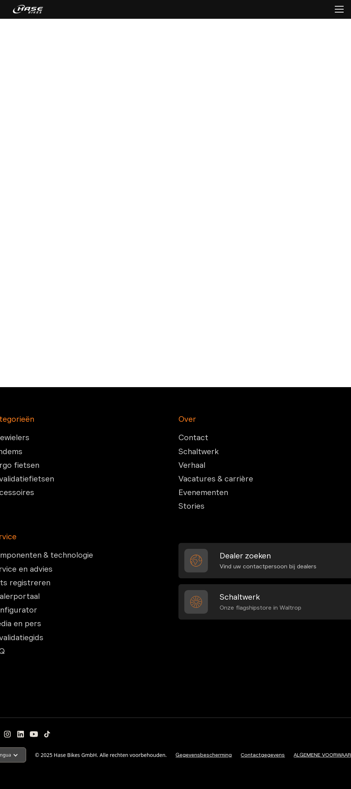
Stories (191, 506)
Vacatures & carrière (215, 479)
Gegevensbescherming (204, 755)
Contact (193, 437)
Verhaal (191, 465)
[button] (337, 9)
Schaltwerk (198, 451)
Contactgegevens (263, 755)
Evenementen (203, 492)
